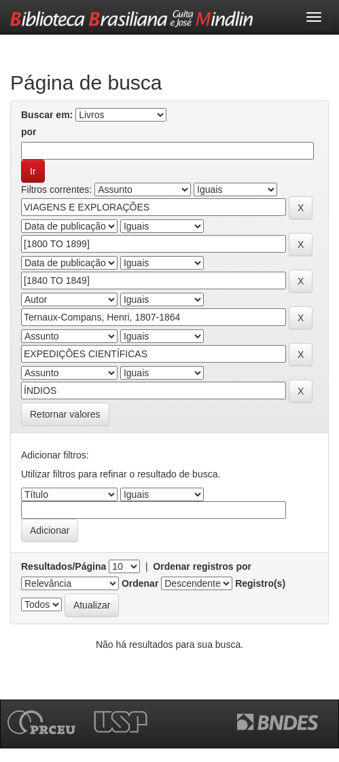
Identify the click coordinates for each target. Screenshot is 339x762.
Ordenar (140, 583)
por (29, 131)
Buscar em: (47, 114)
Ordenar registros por (202, 566)
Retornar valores (65, 414)
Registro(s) (260, 583)
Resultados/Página (63, 566)
